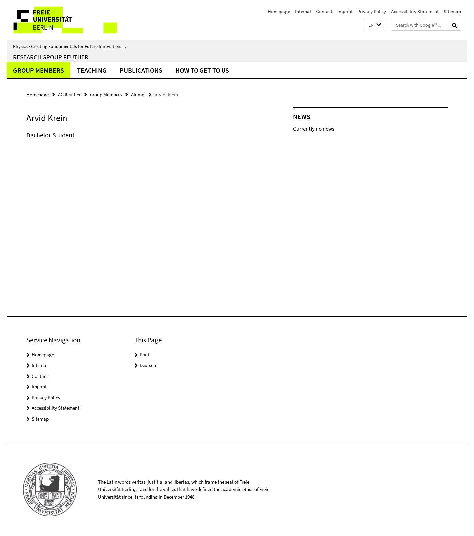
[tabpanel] (147, 141)
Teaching (92, 70)
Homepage (279, 11)
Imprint (345, 11)
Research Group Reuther (50, 57)
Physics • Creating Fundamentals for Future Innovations (70, 46)
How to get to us (202, 70)
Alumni (138, 94)
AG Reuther (69, 94)
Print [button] (144, 355)
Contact (324, 11)
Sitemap (452, 11)
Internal (303, 11)
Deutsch (148, 365)
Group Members (38, 70)
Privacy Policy (371, 11)
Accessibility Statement (415, 11)
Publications (141, 70)
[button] (374, 25)
